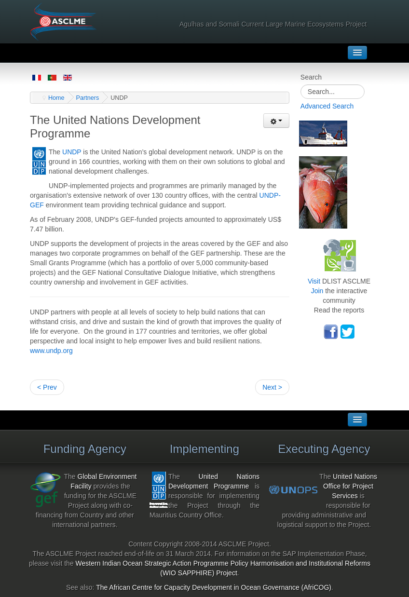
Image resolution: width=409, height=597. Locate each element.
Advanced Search (327, 106)
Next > (272, 387)
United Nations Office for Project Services (350, 486)
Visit (314, 281)
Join (317, 291)
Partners (87, 98)
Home (56, 98)
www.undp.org (51, 350)
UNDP (71, 152)
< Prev (47, 387)
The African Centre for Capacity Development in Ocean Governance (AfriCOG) (213, 587)
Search (311, 77)
